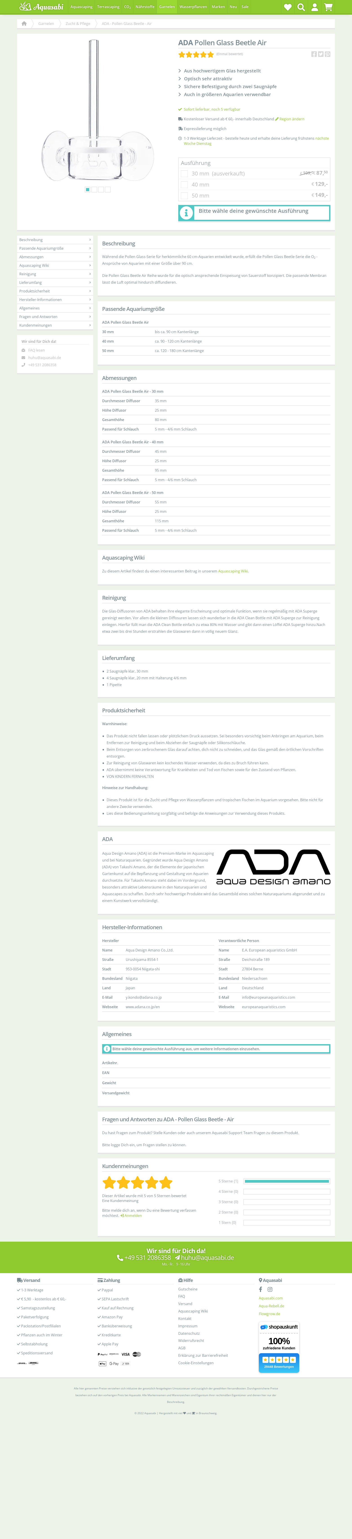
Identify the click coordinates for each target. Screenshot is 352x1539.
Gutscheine (188, 1289)
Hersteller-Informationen (55, 299)
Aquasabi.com (271, 1298)
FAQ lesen (36, 350)
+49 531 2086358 (42, 364)
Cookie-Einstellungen (196, 1362)
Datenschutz (189, 1333)
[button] (314, 7)
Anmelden (131, 1215)
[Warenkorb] (328, 7)
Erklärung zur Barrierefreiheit (203, 1355)
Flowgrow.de (269, 1313)
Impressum (188, 1326)
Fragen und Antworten (55, 316)
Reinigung (55, 273)
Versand (185, 1303)
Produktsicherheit (55, 291)
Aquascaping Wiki (55, 265)
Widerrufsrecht (191, 1340)
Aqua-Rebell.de (271, 1305)
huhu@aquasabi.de (44, 357)
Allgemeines (55, 308)
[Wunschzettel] (287, 7)
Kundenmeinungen (55, 325)
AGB (181, 1348)
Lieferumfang (55, 282)
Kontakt (184, 1318)
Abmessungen (55, 256)
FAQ (181, 1296)
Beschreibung (55, 239)
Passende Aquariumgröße (55, 248)
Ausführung (196, 162)
